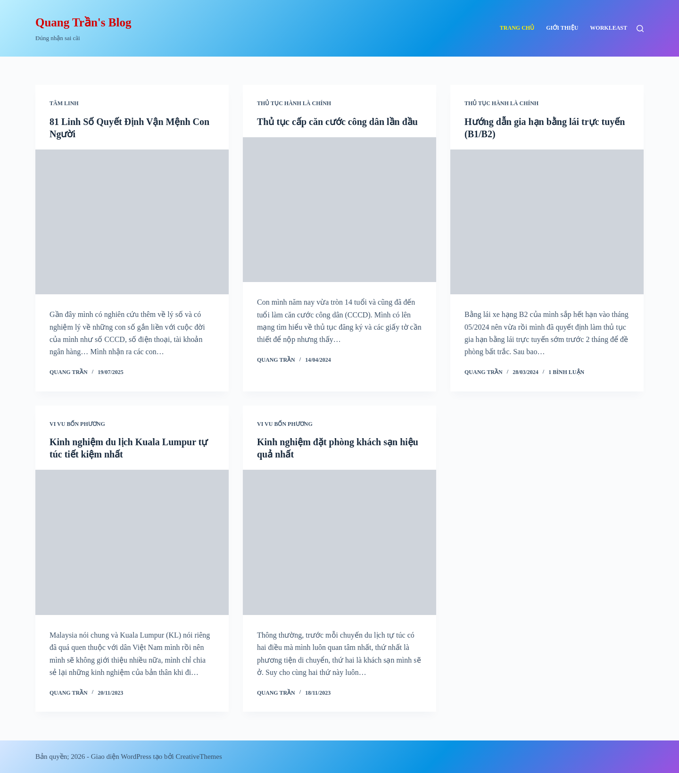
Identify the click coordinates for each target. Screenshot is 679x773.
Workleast (608, 28)
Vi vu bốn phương (77, 424)
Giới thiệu (562, 28)
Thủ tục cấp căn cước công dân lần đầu (337, 121)
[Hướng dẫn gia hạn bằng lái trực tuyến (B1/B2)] (547, 222)
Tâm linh (64, 103)
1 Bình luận (566, 372)
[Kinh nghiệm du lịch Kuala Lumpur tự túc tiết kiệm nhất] (132, 542)
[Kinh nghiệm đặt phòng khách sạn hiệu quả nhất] (339, 542)
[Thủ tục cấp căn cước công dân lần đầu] (339, 210)
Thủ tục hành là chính (294, 103)
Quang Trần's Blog (83, 22)
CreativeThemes (198, 756)
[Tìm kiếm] (640, 28)
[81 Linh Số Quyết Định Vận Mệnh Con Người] (132, 222)
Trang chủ (517, 28)
